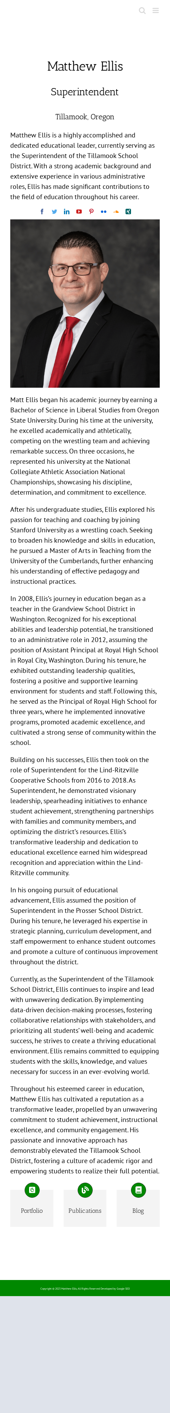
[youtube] (79, 211)
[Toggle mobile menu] (156, 10)
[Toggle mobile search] (142, 10)
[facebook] (42, 211)
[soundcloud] (116, 211)
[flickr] (103, 211)
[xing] (128, 211)
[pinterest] (91, 211)
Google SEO (123, 1288)
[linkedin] (66, 211)
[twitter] (54, 211)
